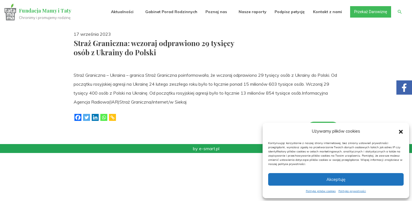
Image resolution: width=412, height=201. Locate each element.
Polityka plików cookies (321, 191)
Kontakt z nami (327, 11)
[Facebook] (78, 117)
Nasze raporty (252, 11)
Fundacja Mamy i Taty (45, 10)
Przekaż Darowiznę (370, 11)
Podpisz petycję (290, 11)
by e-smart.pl (206, 148)
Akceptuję (335, 179)
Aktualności (122, 11)
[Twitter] (86, 117)
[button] (401, 131)
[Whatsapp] (104, 117)
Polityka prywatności (352, 191)
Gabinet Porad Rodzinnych (171, 11)
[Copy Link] (112, 117)
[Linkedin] (95, 117)
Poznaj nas (216, 11)
